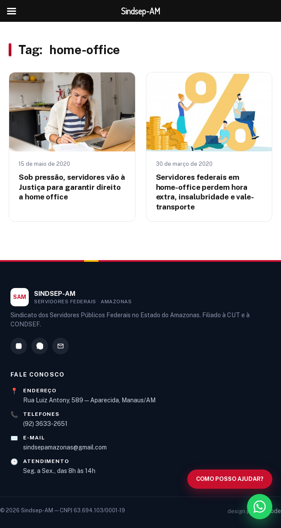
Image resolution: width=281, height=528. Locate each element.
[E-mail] (60, 346)
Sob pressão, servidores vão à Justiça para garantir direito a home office (72, 186)
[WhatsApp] (39, 346)
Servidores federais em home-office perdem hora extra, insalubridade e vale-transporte (205, 191)
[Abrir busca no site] (229, 479)
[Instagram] (18, 346)
